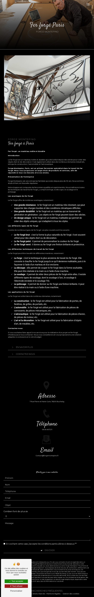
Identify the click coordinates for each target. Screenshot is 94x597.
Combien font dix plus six (16, 508)
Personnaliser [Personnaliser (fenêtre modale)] (16, 591)
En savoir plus (22, 347)
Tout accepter (16, 581)
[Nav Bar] (88, 4)
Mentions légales (53, 594)
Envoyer (50, 547)
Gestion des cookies (71, 594)
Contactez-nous (23, 354)
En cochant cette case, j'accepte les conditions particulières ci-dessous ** (41, 540)
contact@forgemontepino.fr (47, 452)
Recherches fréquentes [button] (47, 590)
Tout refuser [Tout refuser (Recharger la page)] (16, 586)
